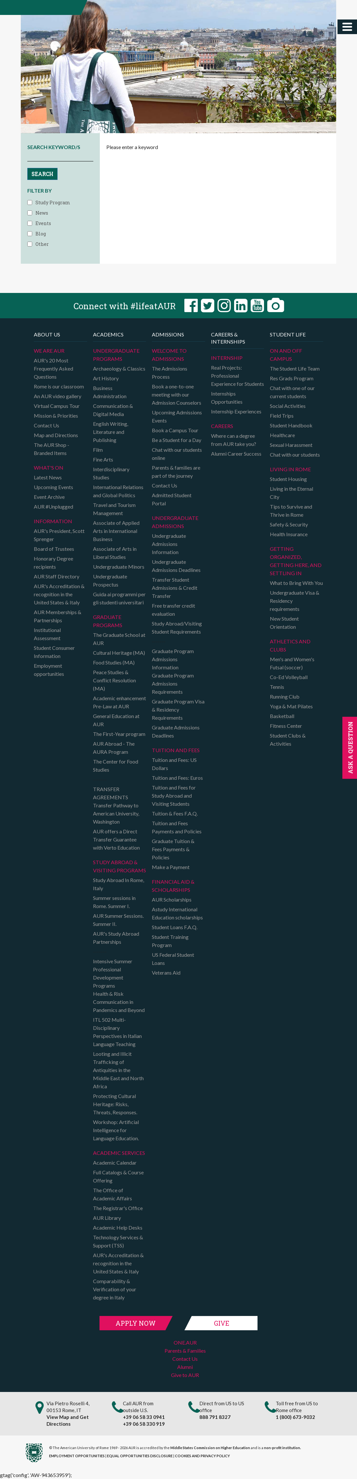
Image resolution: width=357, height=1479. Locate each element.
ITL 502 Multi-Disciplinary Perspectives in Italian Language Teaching (117, 1032)
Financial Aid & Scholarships (173, 886)
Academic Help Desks (117, 1227)
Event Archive (49, 497)
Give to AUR (185, 1375)
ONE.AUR (185, 1342)
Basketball (282, 716)
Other (42, 244)
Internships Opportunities (227, 397)
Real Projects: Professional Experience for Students (237, 375)
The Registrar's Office (118, 1208)
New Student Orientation (284, 622)
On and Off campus (286, 355)
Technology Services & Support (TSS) (118, 1241)
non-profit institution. (282, 1448)
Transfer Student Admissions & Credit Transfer (174, 587)
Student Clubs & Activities (288, 739)
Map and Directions (56, 435)
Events (43, 223)
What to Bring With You (296, 583)
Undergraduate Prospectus (110, 580)
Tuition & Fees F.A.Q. (175, 813)
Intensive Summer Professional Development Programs (112, 973)
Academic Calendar (115, 1162)
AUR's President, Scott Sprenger (59, 535)
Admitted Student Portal (172, 499)
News (41, 213)
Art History (106, 378)
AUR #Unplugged (53, 506)
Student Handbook (291, 425)
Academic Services (119, 1153)
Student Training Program (170, 941)
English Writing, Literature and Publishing (110, 432)
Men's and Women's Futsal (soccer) (292, 663)
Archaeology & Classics (119, 368)
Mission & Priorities (56, 415)
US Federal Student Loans (173, 959)
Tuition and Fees (176, 750)
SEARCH (42, 173)
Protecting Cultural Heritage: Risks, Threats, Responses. (115, 1104)
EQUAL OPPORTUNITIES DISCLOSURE (140, 1456)
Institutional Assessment (47, 634)
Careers (222, 426)
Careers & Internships (228, 338)
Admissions (168, 334)
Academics (108, 334)
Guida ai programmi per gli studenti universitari (119, 598)
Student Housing (288, 479)
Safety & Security (289, 524)
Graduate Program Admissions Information (173, 659)
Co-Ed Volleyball (289, 677)
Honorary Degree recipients (53, 562)
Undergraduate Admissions (175, 522)
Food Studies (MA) (114, 662)
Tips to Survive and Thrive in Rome (291, 510)
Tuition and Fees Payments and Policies (177, 827)
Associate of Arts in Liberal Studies (115, 553)
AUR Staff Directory (56, 576)
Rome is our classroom (59, 386)
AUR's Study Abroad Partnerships (116, 937)
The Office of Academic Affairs (112, 1194)
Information (53, 521)
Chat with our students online (177, 454)
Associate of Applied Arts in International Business (116, 531)
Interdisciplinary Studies (111, 473)
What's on (48, 467)
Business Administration (109, 392)
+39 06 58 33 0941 (144, 1417)
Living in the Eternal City (291, 493)
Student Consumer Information (54, 652)
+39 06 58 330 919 (144, 1424)
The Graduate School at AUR (119, 639)
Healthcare (282, 435)
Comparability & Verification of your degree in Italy (114, 1289)
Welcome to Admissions (169, 355)
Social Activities (288, 406)
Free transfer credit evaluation (173, 609)
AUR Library (107, 1218)
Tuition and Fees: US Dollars (174, 764)
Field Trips (282, 415)
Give (221, 1323)
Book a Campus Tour (175, 430)
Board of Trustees (54, 549)
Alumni (185, 1367)
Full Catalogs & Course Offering (118, 1176)
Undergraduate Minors (118, 566)
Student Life (288, 334)
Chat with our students (295, 454)
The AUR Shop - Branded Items (51, 449)
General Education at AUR (116, 720)
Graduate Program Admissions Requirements (173, 683)
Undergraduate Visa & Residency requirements (294, 600)
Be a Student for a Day (176, 440)
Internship (227, 358)
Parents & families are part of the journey (176, 471)
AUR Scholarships (172, 899)
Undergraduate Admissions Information (169, 544)
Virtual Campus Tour (57, 406)
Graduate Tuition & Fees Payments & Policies (173, 849)
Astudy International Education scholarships (177, 913)
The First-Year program (119, 734)
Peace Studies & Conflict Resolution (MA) (114, 680)
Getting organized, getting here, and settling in (296, 561)
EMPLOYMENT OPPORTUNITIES (77, 1456)
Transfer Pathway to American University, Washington (116, 813)
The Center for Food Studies (115, 765)
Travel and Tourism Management (114, 509)
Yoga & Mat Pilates (291, 706)
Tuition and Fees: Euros (177, 778)
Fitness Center (286, 726)
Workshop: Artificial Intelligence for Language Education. (116, 1130)
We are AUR (49, 351)
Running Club (284, 696)
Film (98, 450)
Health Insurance (289, 534)
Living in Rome (290, 469)
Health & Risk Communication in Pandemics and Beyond (119, 1002)
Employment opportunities (49, 670)
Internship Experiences (236, 411)
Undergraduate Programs (116, 355)
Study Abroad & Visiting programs (119, 866)
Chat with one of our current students (292, 392)
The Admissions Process (169, 372)
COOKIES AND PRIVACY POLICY (202, 1456)
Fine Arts (103, 459)
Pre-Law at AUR (111, 706)
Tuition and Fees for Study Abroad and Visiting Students (174, 795)
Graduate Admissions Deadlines (176, 731)
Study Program (52, 202)
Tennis (277, 687)
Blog (40, 234)
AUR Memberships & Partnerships (57, 616)
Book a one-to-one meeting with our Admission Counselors (176, 394)
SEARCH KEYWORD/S (53, 147)
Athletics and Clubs (290, 645)
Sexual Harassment (291, 445)
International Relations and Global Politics (118, 491)
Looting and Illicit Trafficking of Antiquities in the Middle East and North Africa (118, 1070)
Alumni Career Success (236, 453)
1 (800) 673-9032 (295, 1417)
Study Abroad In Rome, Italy (118, 884)
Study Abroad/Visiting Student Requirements (177, 627)
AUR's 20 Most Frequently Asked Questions (53, 368)
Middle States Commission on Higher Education (210, 1448)
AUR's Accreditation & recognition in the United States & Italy (59, 594)
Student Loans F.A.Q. (174, 927)
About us (47, 334)
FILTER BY (39, 190)
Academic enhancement (119, 698)
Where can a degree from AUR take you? (233, 440)
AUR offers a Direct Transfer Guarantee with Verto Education (116, 839)
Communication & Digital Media (113, 410)
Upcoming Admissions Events (177, 416)
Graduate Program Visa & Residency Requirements (178, 709)
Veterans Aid (166, 972)
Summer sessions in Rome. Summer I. (114, 902)
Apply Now (135, 1323)
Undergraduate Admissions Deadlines (176, 566)
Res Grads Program (291, 378)
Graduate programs (107, 621)
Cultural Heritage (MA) (119, 653)
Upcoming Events (53, 487)
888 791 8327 (215, 1417)
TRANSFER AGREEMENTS (110, 793)
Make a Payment (171, 867)
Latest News (48, 477)
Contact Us (46, 425)
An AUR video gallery (57, 396)
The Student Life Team (295, 368)
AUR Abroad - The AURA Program (114, 747)
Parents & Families (185, 1350)
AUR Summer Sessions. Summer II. (118, 920)
